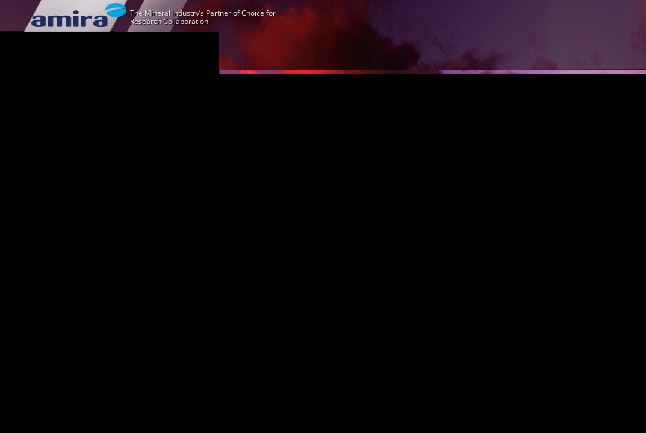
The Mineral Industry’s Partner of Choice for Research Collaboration (203, 17)
